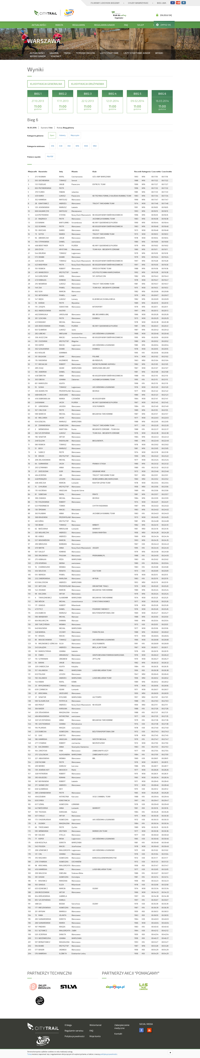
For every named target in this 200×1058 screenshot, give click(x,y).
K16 (52, 146)
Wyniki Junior (38, 56)
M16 (77, 146)
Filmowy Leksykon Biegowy (105, 3)
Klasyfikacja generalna (46, 83)
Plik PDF (50, 156)
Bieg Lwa (161, 3)
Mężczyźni (75, 135)
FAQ (126, 24)
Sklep (140, 24)
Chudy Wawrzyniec (138, 3)
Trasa (67, 53)
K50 (69, 146)
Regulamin (78, 24)
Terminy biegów (85, 53)
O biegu (68, 1025)
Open (52, 135)
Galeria (54, 53)
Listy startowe (109, 53)
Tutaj (29, 1054)
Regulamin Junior (104, 24)
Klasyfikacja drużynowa (87, 83)
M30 (86, 146)
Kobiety (62, 135)
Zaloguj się (164, 15)
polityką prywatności (108, 1054)
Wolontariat (96, 1025)
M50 (95, 146)
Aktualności (39, 24)
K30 (60, 146)
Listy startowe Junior (137, 53)
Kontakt (56, 56)
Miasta (59, 24)
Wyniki (159, 53)
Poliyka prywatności (74, 1036)
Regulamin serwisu (74, 1030)
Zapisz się (163, 24)
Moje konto (95, 1036)
